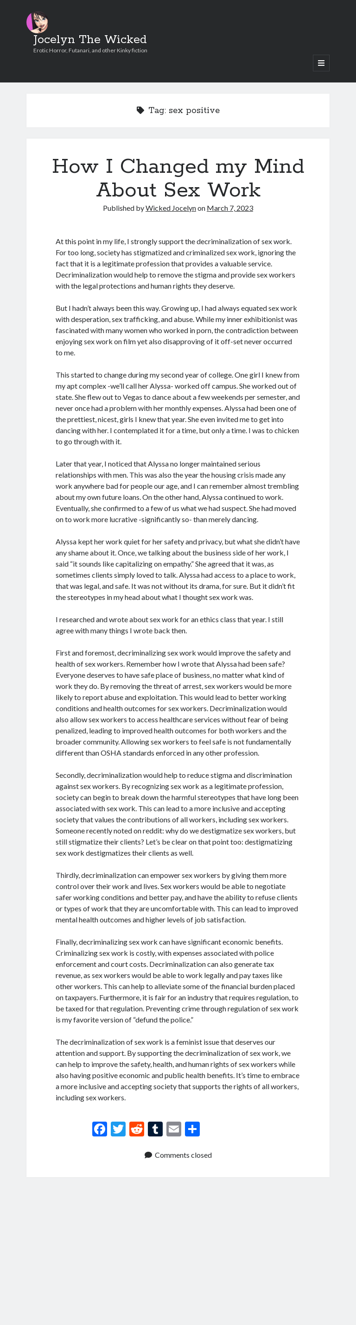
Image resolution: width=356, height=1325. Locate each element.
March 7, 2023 (230, 207)
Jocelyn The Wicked (90, 39)
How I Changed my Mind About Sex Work (178, 178)
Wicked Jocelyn (171, 207)
